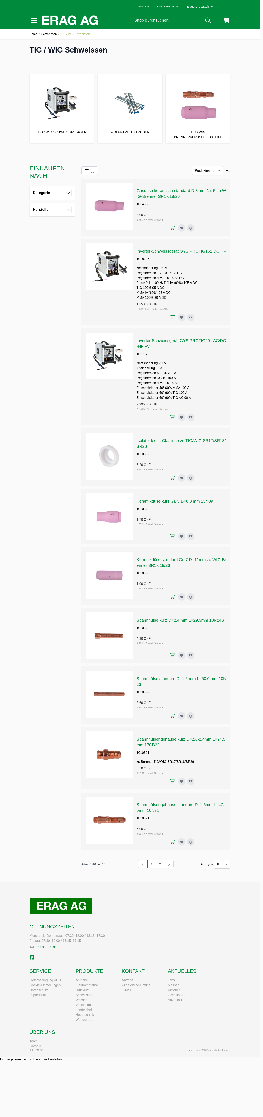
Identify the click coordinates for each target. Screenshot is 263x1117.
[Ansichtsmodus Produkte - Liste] (86, 170)
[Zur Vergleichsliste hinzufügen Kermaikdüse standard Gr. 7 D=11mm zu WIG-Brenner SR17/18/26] (190, 597)
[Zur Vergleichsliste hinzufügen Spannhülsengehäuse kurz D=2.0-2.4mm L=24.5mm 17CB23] (190, 781)
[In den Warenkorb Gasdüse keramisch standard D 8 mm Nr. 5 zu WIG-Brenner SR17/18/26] (172, 228)
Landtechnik (84, 1010)
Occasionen (176, 995)
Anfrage (127, 980)
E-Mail (126, 990)
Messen (173, 985)
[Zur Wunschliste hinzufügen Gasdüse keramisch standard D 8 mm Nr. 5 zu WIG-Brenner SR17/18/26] (181, 228)
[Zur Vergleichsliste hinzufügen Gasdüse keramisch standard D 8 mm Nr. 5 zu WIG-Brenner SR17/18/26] (190, 228)
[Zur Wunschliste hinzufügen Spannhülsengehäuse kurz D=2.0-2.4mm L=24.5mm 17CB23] (181, 781)
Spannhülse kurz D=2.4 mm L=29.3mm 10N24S (180, 620)
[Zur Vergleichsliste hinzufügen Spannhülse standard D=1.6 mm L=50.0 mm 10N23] (190, 716)
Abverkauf (175, 1000)
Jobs (171, 980)
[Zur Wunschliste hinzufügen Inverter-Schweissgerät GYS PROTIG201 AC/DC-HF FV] (181, 417)
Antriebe (82, 980)
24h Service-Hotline (136, 985)
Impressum (38, 995)
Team (34, 1041)
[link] (143, 864)
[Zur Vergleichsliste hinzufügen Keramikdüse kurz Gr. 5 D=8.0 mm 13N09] (190, 536)
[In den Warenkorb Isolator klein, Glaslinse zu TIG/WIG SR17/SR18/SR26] (172, 478)
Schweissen (49, 34)
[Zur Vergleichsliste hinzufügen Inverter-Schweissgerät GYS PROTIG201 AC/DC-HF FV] (190, 417)
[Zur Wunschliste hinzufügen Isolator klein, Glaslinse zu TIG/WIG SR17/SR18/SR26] (181, 478)
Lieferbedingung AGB (45, 980)
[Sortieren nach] (207, 170)
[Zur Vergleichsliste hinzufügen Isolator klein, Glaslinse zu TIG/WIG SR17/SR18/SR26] (190, 478)
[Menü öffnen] (34, 20)
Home (33, 34)
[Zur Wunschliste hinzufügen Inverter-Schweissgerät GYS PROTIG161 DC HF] (181, 317)
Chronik (35, 1046)
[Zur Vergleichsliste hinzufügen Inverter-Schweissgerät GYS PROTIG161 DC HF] (190, 317)
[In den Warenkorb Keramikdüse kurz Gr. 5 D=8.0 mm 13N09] (172, 536)
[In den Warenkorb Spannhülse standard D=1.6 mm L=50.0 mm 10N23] (172, 716)
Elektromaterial (87, 985)
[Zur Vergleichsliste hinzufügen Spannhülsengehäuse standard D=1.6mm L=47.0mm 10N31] (190, 842)
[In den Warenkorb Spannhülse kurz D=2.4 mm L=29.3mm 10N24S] (172, 655)
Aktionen (174, 990)
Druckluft (82, 990)
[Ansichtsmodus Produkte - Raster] (92, 170)
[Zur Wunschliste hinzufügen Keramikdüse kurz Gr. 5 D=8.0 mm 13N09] (181, 536)
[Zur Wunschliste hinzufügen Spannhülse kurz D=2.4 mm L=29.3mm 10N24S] (181, 655)
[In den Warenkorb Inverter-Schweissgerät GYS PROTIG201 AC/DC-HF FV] (172, 417)
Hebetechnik (85, 1015)
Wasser (81, 1000)
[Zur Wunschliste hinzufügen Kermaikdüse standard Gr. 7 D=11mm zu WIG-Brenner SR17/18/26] (181, 597)
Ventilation (83, 1005)
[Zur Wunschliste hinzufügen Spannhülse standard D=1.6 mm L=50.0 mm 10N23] (181, 716)
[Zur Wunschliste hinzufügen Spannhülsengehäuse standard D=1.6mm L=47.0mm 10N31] (181, 842)
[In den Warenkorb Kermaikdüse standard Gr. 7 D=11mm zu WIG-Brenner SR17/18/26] (172, 597)
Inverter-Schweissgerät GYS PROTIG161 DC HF (181, 251)
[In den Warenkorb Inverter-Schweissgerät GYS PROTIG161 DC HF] (172, 317)
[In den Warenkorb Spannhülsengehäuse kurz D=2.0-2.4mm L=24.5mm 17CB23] (172, 781)
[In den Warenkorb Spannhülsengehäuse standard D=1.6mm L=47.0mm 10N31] (172, 842)
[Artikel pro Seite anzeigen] (222, 864)
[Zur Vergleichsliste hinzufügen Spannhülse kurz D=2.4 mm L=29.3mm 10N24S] (190, 655)
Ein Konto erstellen (167, 6)
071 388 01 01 (46, 947)
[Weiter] (169, 864)
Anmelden (143, 6)
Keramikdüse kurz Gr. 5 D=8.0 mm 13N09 (175, 501)
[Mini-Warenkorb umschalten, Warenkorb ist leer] (226, 20)
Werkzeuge (84, 1019)
